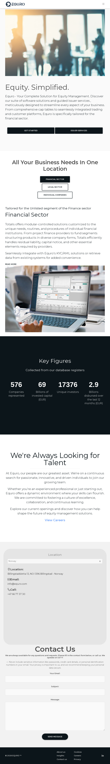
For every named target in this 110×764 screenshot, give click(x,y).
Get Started (31, 130)
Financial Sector (55, 179)
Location (55, 555)
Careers (77, 756)
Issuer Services (79, 130)
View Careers (55, 520)
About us (61, 752)
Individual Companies (55, 195)
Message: (55, 699)
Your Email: (55, 673)
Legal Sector (55, 187)
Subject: (55, 686)
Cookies (78, 752)
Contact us (62, 759)
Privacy (77, 759)
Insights (60, 756)
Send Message (55, 737)
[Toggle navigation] (103, 3)
